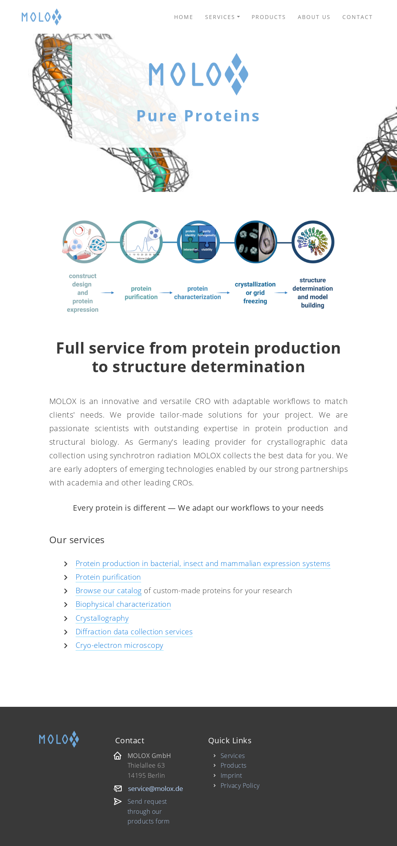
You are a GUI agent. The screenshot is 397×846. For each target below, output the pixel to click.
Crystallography (102, 618)
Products (269, 17)
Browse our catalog (109, 590)
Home (183, 17)
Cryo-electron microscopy (120, 645)
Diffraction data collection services (134, 631)
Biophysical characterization (123, 604)
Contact (357, 17)
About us (314, 17)
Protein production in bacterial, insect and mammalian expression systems (203, 563)
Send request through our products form (148, 811)
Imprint (231, 775)
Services (220, 17)
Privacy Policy (240, 785)
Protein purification (108, 576)
